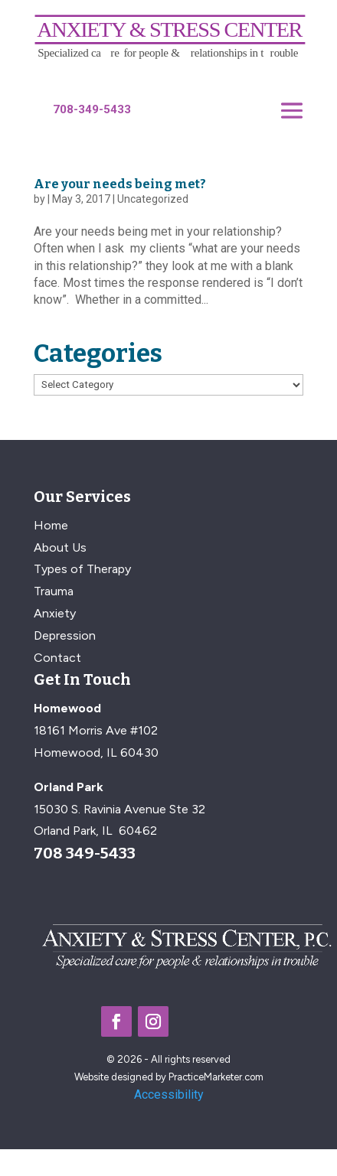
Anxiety (55, 613)
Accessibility (169, 1094)
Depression (65, 635)
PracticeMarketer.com (215, 1077)
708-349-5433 (92, 109)
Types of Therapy (82, 569)
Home (51, 525)
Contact (57, 657)
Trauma (54, 591)
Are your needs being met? (120, 184)
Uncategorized (152, 199)
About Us (60, 547)
